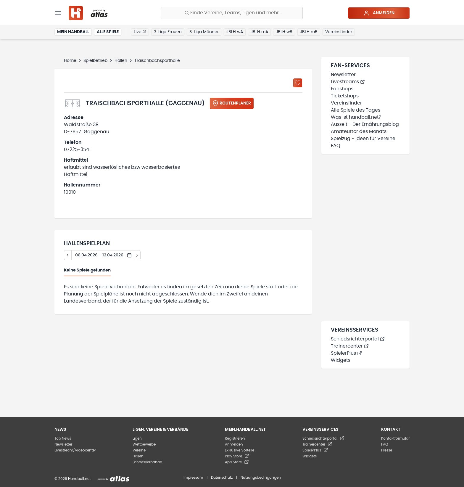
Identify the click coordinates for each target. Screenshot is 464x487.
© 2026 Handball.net (72, 478)
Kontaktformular (395, 438)
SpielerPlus (346, 353)
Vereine (139, 450)
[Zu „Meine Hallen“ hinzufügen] (297, 82)
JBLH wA (234, 32)
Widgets (340, 360)
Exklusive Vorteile (239, 450)
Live (140, 31)
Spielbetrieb (95, 61)
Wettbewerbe (144, 444)
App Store (237, 462)
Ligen (137, 438)
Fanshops (342, 88)
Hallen (121, 61)
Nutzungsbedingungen (261, 477)
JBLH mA (259, 32)
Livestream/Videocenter (75, 450)
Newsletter (343, 74)
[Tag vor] (137, 255)
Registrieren (235, 438)
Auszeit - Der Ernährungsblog (365, 124)
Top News (62, 438)
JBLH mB (309, 32)
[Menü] (58, 13)
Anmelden (378, 13)
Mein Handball (73, 32)
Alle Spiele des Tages (355, 110)
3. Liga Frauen (168, 32)
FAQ (335, 145)
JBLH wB (284, 32)
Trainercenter (350, 346)
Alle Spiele (108, 32)
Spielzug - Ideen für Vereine (363, 138)
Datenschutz (222, 477)
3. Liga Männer (204, 32)
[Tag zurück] (67, 255)
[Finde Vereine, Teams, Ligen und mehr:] (232, 13)
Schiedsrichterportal (358, 339)
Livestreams (348, 81)
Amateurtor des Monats (358, 131)
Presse (386, 450)
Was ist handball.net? (356, 117)
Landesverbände (147, 462)
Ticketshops (345, 96)
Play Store (237, 456)
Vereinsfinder (338, 32)
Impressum (193, 477)
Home (70, 61)
